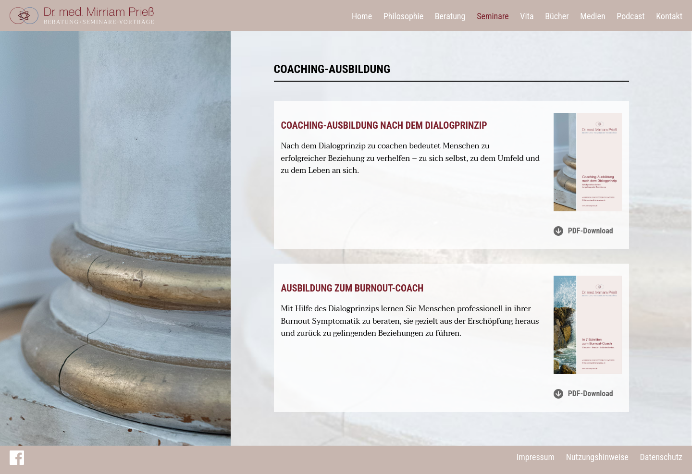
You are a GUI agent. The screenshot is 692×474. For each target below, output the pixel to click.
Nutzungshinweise (597, 457)
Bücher (556, 16)
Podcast (630, 16)
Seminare (493, 16)
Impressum (536, 457)
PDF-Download (583, 231)
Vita (526, 16)
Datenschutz (661, 457)
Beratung (450, 16)
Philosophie (403, 16)
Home (362, 16)
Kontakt (669, 16)
